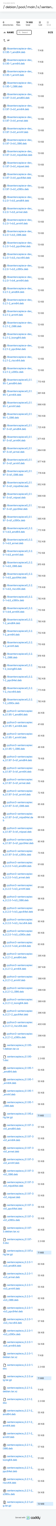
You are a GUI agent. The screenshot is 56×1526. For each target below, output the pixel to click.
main (31, 7)
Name (11, 32)
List (40, 23)
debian (11, 7)
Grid (49, 23)
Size (50, 32)
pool (22, 7)
